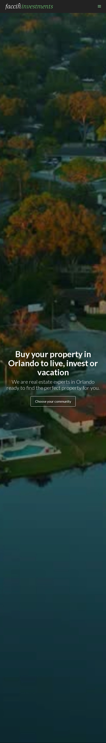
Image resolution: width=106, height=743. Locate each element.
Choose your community (53, 401)
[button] (99, 6)
